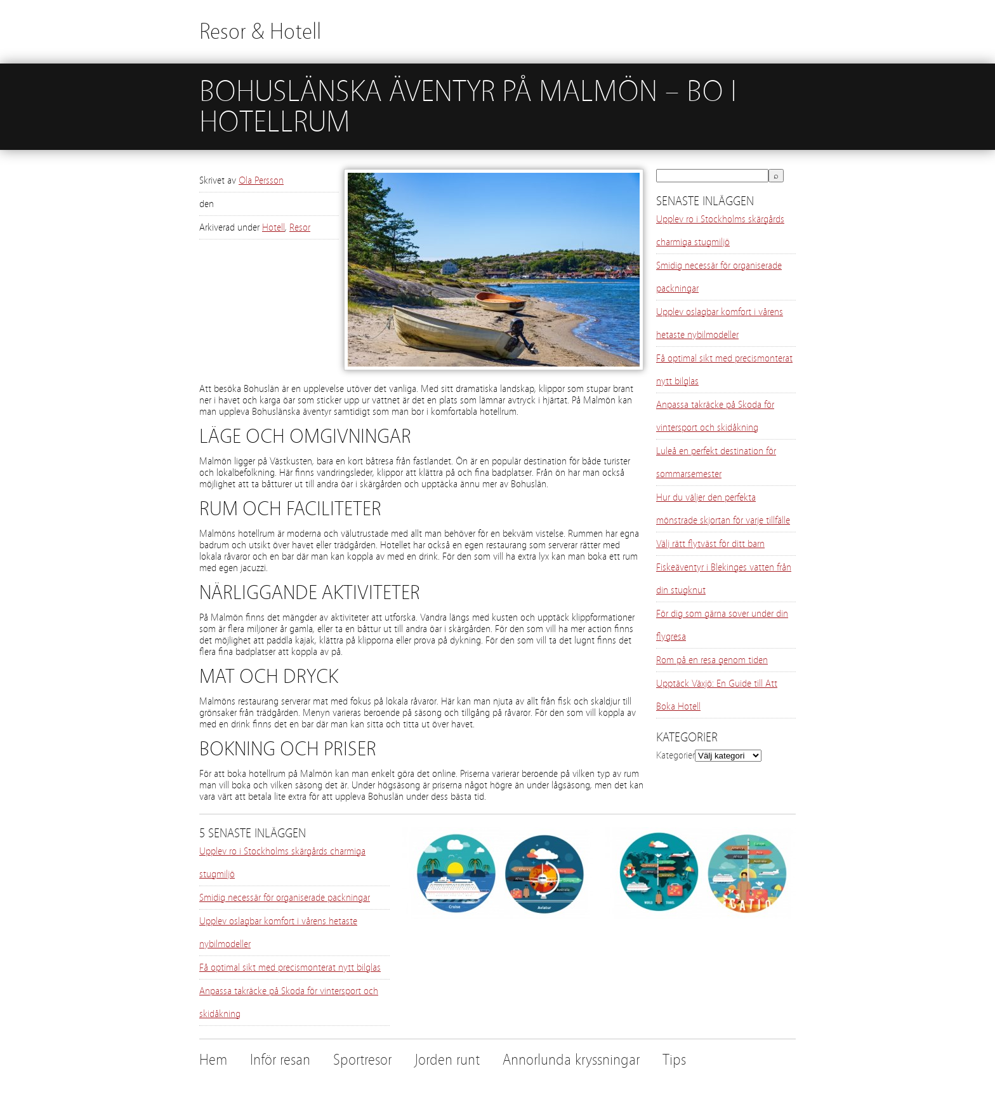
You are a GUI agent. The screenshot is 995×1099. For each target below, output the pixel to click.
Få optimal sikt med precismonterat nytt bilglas (290, 967)
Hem (213, 1060)
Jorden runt (447, 1060)
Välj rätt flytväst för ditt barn (710, 544)
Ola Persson (261, 180)
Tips (674, 1060)
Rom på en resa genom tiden (712, 660)
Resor (299, 227)
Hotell (273, 227)
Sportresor (362, 1060)
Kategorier (675, 755)
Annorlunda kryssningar (571, 1060)
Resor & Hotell (260, 31)
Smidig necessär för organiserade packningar (284, 897)
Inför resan (280, 1060)
